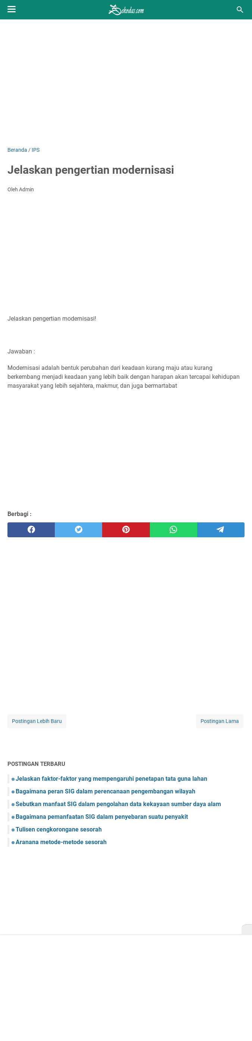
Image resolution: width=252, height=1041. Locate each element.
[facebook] (31, 529)
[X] (247, 930)
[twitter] (78, 529)
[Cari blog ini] (240, 9)
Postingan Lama (220, 721)
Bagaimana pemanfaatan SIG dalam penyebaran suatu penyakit (102, 816)
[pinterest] (125, 529)
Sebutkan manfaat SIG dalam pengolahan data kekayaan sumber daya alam (118, 804)
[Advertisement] (126, 83)
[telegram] (221, 529)
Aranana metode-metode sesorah (61, 842)
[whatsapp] (173, 529)
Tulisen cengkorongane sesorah (59, 829)
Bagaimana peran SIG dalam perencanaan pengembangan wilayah (105, 791)
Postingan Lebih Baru (37, 721)
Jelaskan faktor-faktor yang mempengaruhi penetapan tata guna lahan (111, 778)
